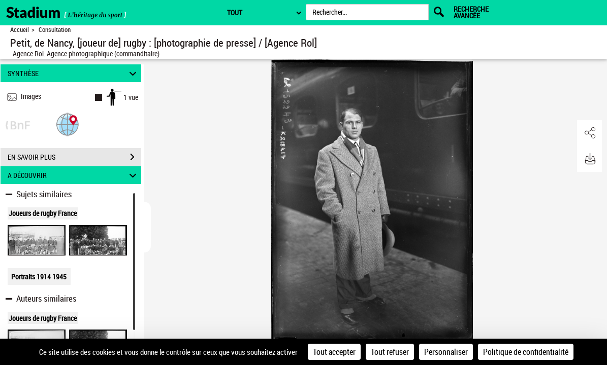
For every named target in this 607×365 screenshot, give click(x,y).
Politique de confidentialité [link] (525, 351)
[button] (67, 124)
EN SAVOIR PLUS (74, 157)
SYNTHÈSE (73, 73)
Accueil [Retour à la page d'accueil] (19, 29)
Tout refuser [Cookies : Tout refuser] (390, 351)
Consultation (55, 29)
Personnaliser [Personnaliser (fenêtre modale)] (446, 351)
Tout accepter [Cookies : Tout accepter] (334, 351)
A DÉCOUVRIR (73, 175)
